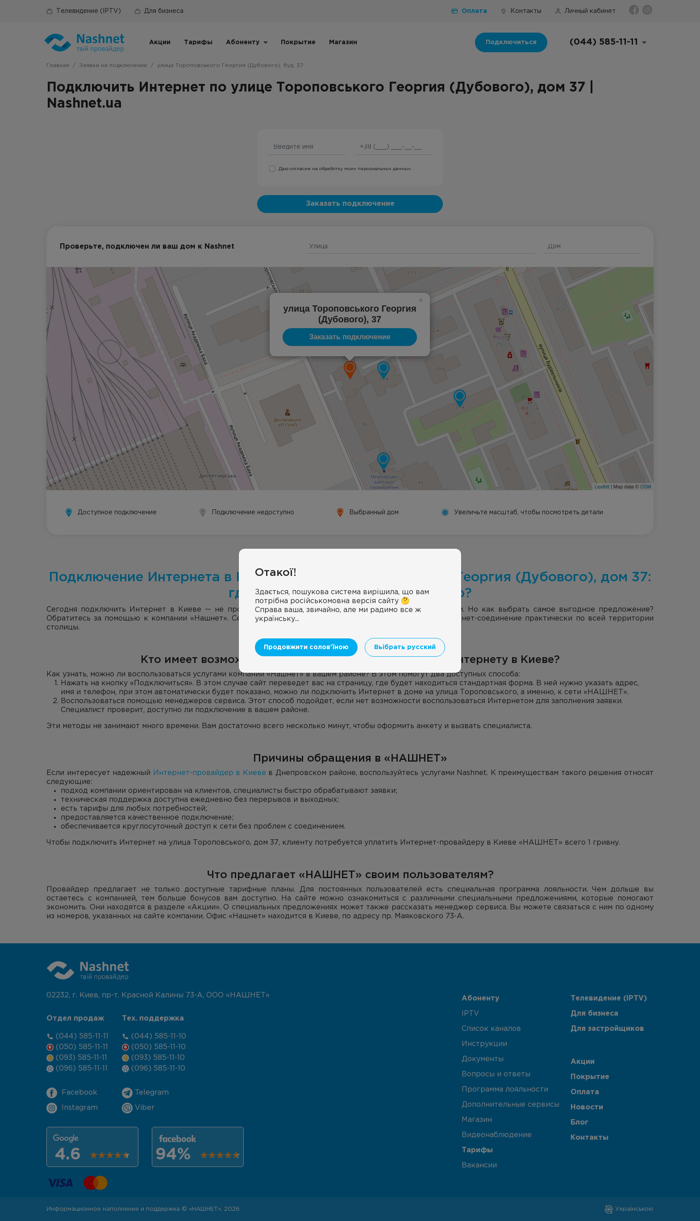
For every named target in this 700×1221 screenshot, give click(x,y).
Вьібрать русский (405, 647)
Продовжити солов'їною (306, 647)
